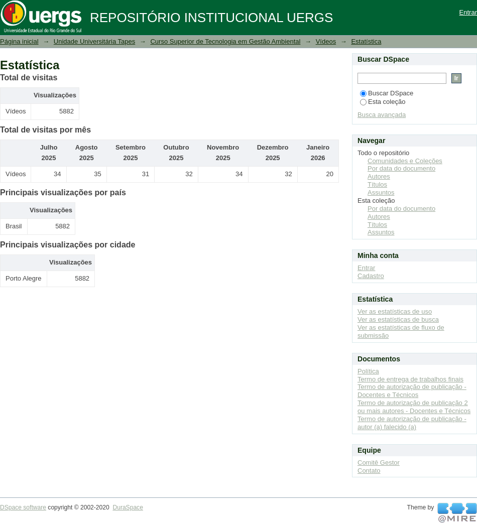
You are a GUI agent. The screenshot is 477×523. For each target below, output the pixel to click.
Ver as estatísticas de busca (398, 319)
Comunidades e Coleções (405, 161)
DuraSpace (127, 507)
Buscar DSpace (386, 93)
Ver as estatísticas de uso (394, 311)
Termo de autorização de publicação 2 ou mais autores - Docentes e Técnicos (413, 407)
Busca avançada (381, 114)
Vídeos (326, 41)
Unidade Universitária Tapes (94, 41)
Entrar (468, 12)
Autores (379, 176)
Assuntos (381, 192)
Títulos (377, 184)
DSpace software (23, 507)
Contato (369, 470)
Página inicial (19, 41)
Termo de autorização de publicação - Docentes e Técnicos (411, 391)
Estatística (366, 41)
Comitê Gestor (378, 462)
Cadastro (370, 276)
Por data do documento (401, 168)
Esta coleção (382, 101)
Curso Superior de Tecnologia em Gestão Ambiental (225, 41)
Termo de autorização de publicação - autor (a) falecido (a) (411, 423)
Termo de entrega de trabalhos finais (410, 379)
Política (368, 371)
